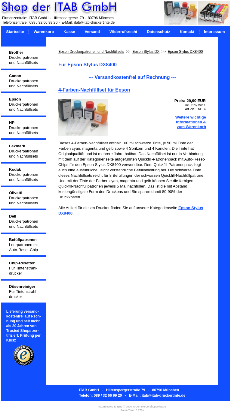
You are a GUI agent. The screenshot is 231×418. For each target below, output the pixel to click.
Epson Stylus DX (145, 52)
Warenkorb (44, 31)
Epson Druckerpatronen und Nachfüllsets (91, 52)
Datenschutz (158, 31)
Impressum (214, 31)
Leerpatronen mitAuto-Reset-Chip (23, 244)
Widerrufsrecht (123, 31)
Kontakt (187, 31)
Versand (92, 31)
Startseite (15, 31)
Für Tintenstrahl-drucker (23, 268)
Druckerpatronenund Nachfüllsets (23, 57)
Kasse (69, 31)
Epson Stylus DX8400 (185, 52)
